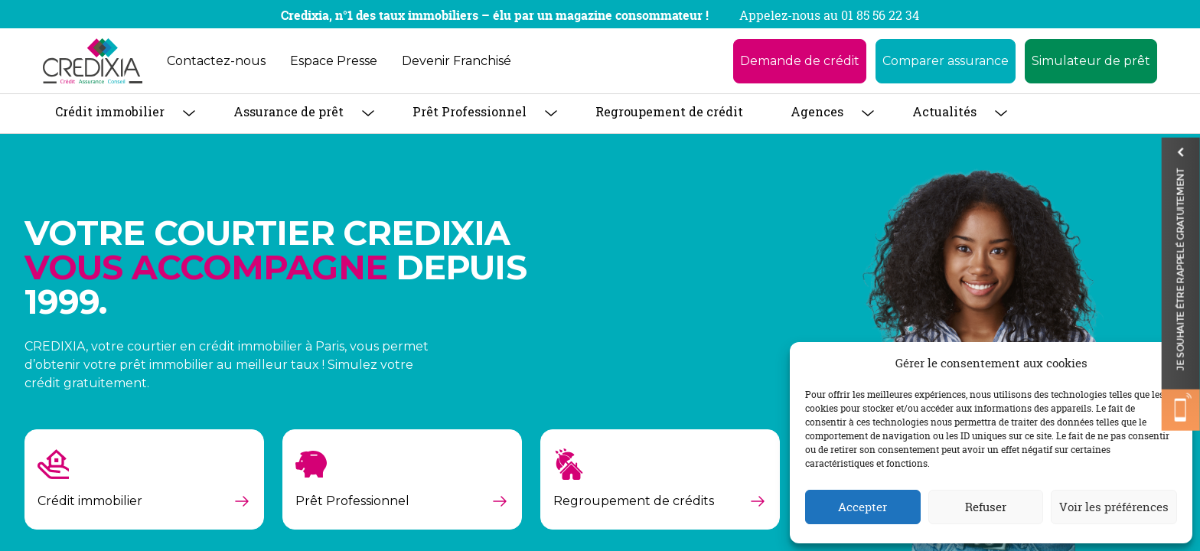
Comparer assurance (945, 61)
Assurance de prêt (288, 111)
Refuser (985, 507)
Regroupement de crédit (669, 111)
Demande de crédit (799, 61)
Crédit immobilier (110, 111)
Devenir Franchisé (456, 61)
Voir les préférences (1114, 507)
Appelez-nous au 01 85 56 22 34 (829, 15)
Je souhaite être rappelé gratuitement (1181, 279)
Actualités (944, 111)
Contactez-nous (216, 61)
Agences (817, 111)
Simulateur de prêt (1091, 61)
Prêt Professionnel (469, 111)
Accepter (862, 507)
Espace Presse (333, 61)
